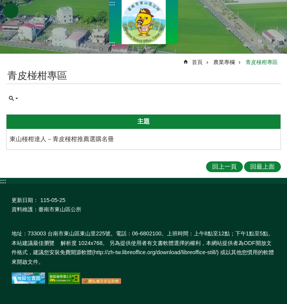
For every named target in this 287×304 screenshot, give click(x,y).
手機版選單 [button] (10, 10)
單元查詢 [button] (13, 98)
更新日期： (25, 200)
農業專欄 (224, 62)
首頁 (197, 62)
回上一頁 (224, 166)
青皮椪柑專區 (262, 62)
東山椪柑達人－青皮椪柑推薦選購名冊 (62, 139)
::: (112, 3)
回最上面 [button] (262, 166)
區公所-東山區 (143, 22)
